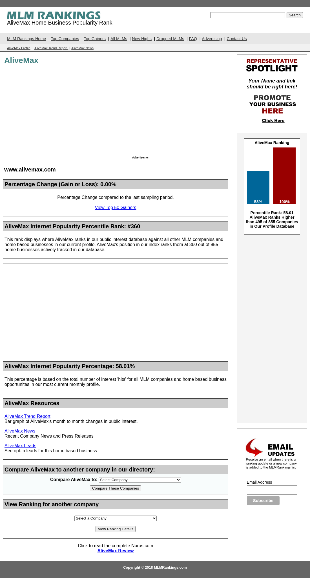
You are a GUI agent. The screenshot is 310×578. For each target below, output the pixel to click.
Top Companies (65, 38)
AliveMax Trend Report (51, 48)
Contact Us (237, 38)
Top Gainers (95, 38)
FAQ (193, 38)
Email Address (259, 482)
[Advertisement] (179, 111)
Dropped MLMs (170, 38)
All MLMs (118, 38)
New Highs (142, 38)
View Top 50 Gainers (115, 207)
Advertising (212, 38)
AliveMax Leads (20, 445)
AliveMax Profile (18, 48)
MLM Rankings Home (26, 38)
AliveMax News (82, 48)
